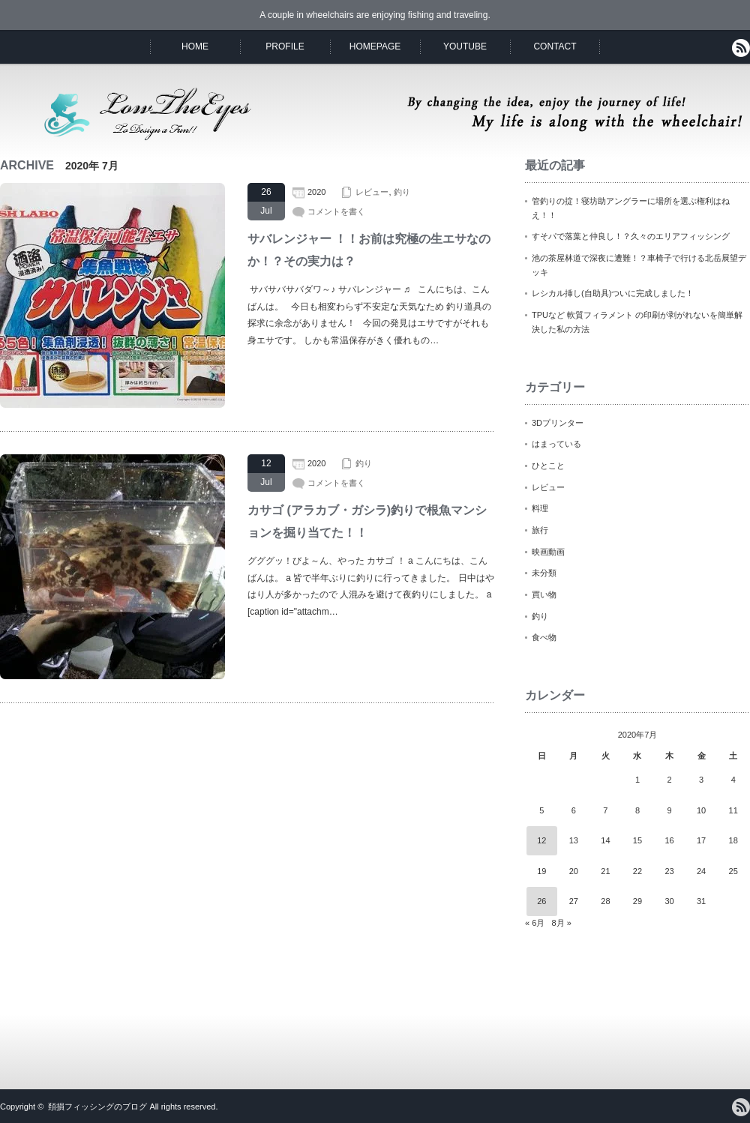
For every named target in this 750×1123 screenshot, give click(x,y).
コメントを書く (336, 211)
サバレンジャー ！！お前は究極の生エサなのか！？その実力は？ (369, 250)
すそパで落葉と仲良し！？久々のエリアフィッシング (631, 236)
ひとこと (548, 465)
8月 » (561, 922)
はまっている (556, 443)
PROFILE (285, 46)
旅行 (540, 530)
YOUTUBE (465, 46)
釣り (402, 191)
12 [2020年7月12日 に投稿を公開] (541, 840)
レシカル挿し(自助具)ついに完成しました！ (613, 293)
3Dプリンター (558, 422)
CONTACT (554, 46)
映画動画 (548, 551)
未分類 (544, 572)
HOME (195, 46)
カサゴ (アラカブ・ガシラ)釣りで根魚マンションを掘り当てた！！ (367, 521)
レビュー (372, 191)
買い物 (544, 594)
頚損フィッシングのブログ (97, 1106)
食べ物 (544, 637)
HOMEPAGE (375, 46)
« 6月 (534, 922)
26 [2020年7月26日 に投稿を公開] (541, 901)
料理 (540, 508)
